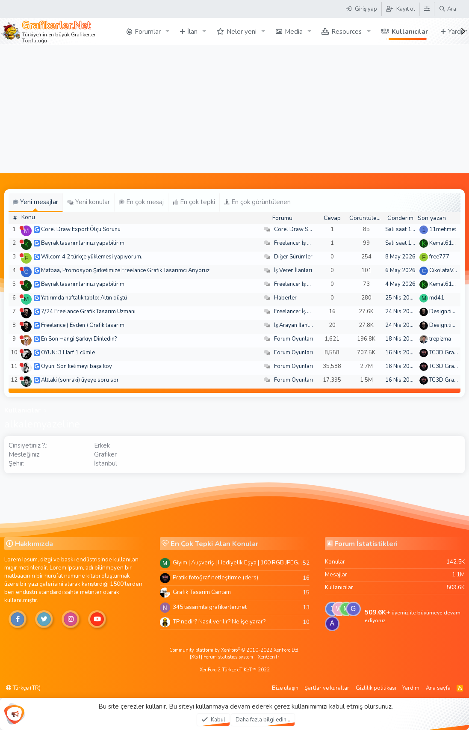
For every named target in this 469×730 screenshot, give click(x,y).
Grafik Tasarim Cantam (202, 592)
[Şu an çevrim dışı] (21, 228)
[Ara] (447, 9)
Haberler (285, 298)
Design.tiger (444, 311)
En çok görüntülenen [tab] (257, 202)
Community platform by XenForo (234, 650)
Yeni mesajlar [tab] (35, 202)
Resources (346, 31)
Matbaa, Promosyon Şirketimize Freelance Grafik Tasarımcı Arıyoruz (125, 270)
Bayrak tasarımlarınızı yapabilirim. (83, 284)
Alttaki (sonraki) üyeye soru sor (80, 380)
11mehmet (442, 229)
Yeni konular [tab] (88, 202)
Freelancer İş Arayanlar (303, 243)
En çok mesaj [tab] (141, 202)
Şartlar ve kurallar (326, 688)
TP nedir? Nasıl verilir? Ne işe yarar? (219, 621)
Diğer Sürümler (293, 257)
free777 (439, 257)
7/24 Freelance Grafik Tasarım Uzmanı (88, 311)
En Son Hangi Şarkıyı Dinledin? (79, 339)
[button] (168, 31)
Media (294, 31)
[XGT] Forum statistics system (234, 657)
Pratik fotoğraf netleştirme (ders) (215, 577)
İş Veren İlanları (293, 270)
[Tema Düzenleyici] (426, 9)
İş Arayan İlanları (295, 325)
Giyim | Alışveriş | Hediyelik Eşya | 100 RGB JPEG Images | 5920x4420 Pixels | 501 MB (238, 562)
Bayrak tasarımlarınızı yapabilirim (82, 243)
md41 (436, 298)
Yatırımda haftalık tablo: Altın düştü (84, 298)
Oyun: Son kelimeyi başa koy (76, 366)
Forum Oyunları (293, 339)
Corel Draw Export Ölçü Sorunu (81, 229)
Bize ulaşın (285, 688)
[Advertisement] (234, 109)
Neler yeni (242, 31)
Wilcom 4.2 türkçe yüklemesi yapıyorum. (91, 257)
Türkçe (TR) (23, 688)
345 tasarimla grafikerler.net (210, 607)
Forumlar (148, 31)
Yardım (410, 688)
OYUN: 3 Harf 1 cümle (68, 352)
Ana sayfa (438, 688)
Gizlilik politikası (376, 688)
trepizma (440, 339)
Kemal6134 (444, 243)
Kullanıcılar (410, 31)
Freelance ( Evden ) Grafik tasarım (82, 325)
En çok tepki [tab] (194, 202)
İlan (192, 31)
